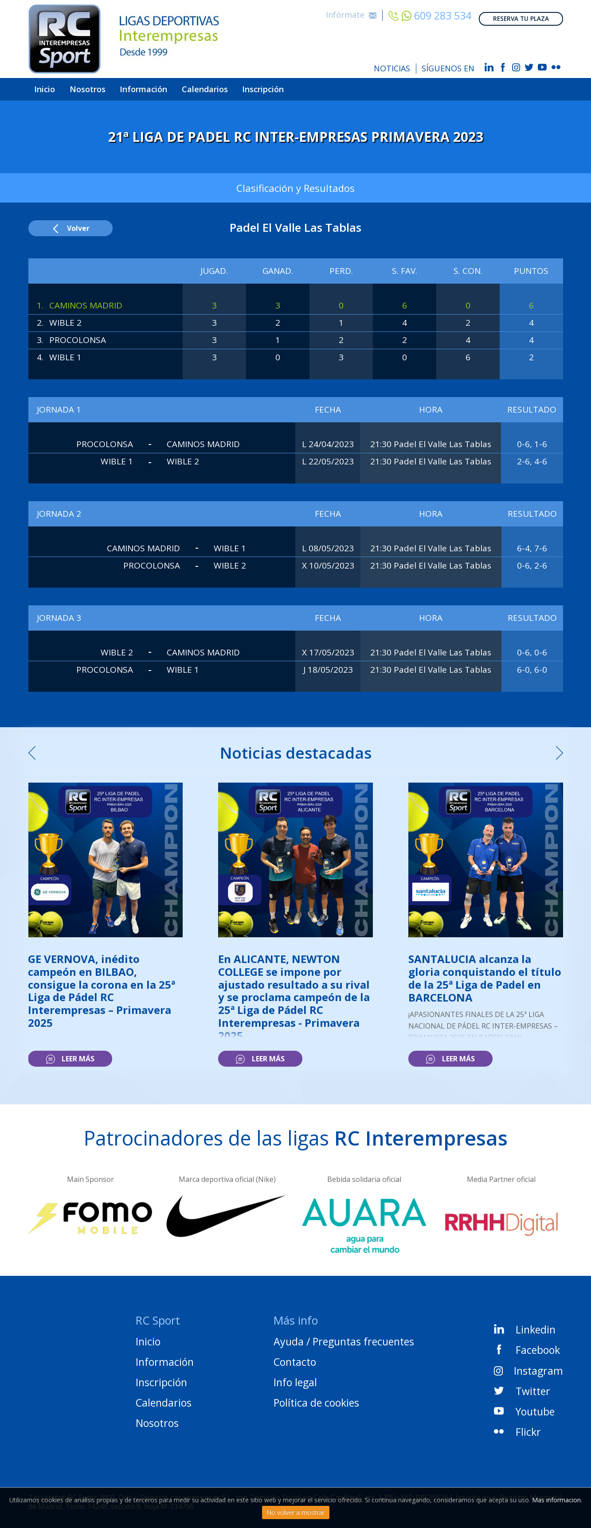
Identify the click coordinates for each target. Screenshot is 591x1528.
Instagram (528, 1366)
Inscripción (310, 86)
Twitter (522, 1386)
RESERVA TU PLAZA (521, 12)
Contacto (295, 1357)
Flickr (517, 1427)
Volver (70, 223)
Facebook (527, 1345)
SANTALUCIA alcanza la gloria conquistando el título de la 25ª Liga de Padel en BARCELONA (484, 973)
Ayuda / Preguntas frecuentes (344, 1337)
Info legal (295, 1378)
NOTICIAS (392, 68)
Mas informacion (556, 1500)
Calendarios (240, 86)
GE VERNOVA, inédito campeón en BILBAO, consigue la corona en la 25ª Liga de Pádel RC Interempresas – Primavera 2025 (101, 986)
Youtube (524, 1406)
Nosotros (101, 86)
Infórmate (351, 11)
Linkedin (525, 1325)
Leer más (70, 1054)
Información (167, 86)
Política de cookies (316, 1398)
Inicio (49, 86)
